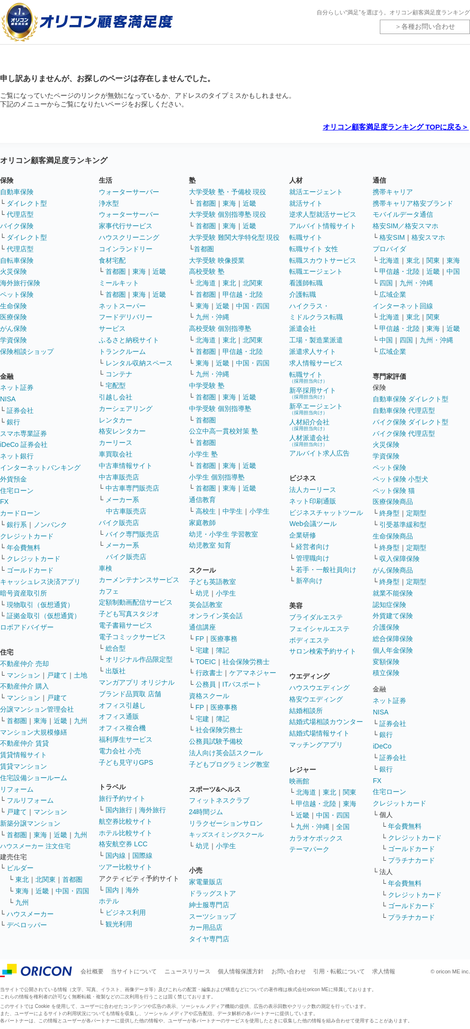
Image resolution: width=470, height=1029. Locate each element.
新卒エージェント (316, 408)
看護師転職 (306, 283)
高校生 (206, 511)
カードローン (20, 513)
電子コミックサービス (132, 637)
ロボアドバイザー (27, 627)
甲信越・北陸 (243, 294)
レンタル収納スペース (139, 363)
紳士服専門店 (209, 905)
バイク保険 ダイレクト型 (410, 422)
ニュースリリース (187, 971)
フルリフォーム (30, 800)
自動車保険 (17, 192)
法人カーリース (312, 489)
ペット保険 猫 (394, 490)
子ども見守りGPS (126, 762)
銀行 (13, 422)
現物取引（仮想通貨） (40, 604)
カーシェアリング (126, 408)
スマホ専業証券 (23, 433)
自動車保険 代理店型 (404, 410)
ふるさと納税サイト (129, 340)
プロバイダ (389, 249)
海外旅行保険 (20, 283)
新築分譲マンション (30, 823)
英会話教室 (206, 604)
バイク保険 (17, 226)
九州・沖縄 (212, 317)
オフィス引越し (122, 705)
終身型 (389, 513)
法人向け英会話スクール (226, 753)
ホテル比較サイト (126, 833)
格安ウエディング (316, 699)
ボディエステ (309, 640)
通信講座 (202, 627)
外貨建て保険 (393, 616)
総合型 (116, 648)
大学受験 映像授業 (217, 260)
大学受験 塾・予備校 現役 (228, 192)
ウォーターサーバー (129, 192)
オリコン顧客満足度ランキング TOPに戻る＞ (396, 127)
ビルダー (20, 868)
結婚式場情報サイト (319, 733)
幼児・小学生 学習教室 (223, 534)
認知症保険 (389, 604)
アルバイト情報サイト (322, 226)
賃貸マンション (23, 766)
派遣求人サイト (312, 351)
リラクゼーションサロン (226, 823)
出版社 (116, 671)
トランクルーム (122, 351)
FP (200, 639)
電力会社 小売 (120, 751)
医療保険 (13, 317)
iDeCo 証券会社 (23, 444)
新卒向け (309, 581)
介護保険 (386, 627)
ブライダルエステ (316, 617)
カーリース (115, 442)
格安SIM (392, 237)
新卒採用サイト (312, 392)
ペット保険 (17, 294)
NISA (8, 399)
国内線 (116, 855)
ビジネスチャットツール (326, 512)
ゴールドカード (30, 570)
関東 (349, 792)
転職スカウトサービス (322, 260)
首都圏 (17, 721)
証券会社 (20, 410)
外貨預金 (13, 479)
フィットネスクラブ (219, 800)
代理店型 (20, 214)
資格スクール (209, 696)
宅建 (202, 650)
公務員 (206, 684)
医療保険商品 (393, 501)
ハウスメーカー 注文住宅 (35, 846)
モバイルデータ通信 (403, 214)
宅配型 (116, 385)
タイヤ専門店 (209, 939)
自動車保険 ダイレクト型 (410, 399)
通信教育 (202, 499)
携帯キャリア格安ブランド (413, 203)
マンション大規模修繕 (33, 732)
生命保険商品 (393, 536)
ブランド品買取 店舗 (130, 694)
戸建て (57, 675)
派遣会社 (302, 328)
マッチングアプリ (316, 744)
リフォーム (17, 789)
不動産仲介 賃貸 (24, 743)
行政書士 (209, 673)
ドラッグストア (212, 893)
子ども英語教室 (212, 581)
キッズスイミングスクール (226, 834)
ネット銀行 (17, 456)
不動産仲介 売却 (24, 663)
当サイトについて (134, 971)
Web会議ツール (313, 523)
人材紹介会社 (309, 424)
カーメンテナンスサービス (139, 580)
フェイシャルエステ (319, 628)
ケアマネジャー (252, 673)
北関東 (45, 879)
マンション (23, 675)
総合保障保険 (393, 639)
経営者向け (312, 546)
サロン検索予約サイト (322, 651)
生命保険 (13, 306)
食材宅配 (112, 260)
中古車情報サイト (126, 465)
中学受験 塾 (206, 385)
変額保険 (386, 662)
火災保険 (13, 271)
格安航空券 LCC (123, 844)
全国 (343, 826)
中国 (453, 271)
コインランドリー (126, 249)
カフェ (109, 591)
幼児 (202, 593)
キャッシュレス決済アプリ (40, 581)
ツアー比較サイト (126, 867)
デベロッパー (27, 925)
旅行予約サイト (122, 798)
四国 (386, 283)
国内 (112, 890)
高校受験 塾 (206, 271)
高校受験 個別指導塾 (220, 328)
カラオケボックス (316, 838)
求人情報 (383, 971)
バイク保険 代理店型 (404, 433)
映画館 (299, 781)
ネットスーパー (122, 306)
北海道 (206, 283)
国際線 (142, 855)
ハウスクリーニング (129, 237)
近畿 (60, 721)
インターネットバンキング (40, 467)
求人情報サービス (316, 363)
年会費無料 (23, 547)
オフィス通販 (119, 716)
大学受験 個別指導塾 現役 (228, 214)
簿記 (222, 650)
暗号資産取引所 (23, 593)
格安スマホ (428, 237)
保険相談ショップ (27, 351)
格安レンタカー (122, 431)
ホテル (109, 901)
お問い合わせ (288, 971)
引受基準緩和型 (402, 524)
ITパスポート (242, 684)
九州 (80, 721)
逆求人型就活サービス (322, 214)
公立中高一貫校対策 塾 (223, 431)
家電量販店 (206, 882)
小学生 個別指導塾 (217, 477)
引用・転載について (339, 971)
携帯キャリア (393, 192)
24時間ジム (206, 812)
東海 (40, 721)
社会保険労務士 (246, 662)
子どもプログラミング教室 (229, 764)
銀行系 (17, 524)
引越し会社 (115, 397)
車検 (105, 568)
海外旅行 (152, 810)
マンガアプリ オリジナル (137, 682)
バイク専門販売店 (132, 534)
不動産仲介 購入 (24, 686)
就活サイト (306, 203)
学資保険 (13, 340)
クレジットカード (27, 536)
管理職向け (312, 558)
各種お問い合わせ (428, 26)
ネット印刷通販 (312, 501)
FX (4, 501)
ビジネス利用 (126, 912)
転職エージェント (316, 271)
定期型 (416, 513)
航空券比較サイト (126, 821)
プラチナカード (411, 860)
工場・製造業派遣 (316, 340)
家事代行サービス (126, 226)
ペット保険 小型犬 (400, 479)
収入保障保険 (399, 558)
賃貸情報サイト (23, 755)
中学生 (233, 511)
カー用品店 (206, 927)
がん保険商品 (393, 570)
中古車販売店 (119, 477)
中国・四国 (72, 891)
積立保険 (386, 673)
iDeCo (382, 746)
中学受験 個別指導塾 (220, 408)
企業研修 (302, 535)
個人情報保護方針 (241, 971)
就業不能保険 (393, 593)
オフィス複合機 (122, 728)
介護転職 (302, 294)
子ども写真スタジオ (129, 614)
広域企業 (392, 294)
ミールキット (119, 283)
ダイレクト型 (27, 203)
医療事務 (224, 639)
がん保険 (13, 328)
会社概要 (92, 971)
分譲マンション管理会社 (37, 709)
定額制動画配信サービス (136, 602)
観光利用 (119, 924)
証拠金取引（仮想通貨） (44, 616)
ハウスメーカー (30, 914)
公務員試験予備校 (216, 741)
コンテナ (119, 374)
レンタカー (115, 420)
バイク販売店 (119, 522)
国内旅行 (119, 810)
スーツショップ (212, 916)
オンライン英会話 (216, 616)
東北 (22, 879)
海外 (132, 890)
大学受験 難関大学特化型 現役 (234, 237)
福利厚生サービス (126, 739)
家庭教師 (202, 522)
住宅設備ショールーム (33, 778)
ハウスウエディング (319, 687)
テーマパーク (309, 849)
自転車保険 (17, 260)
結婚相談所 (306, 710)
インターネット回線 (403, 306)
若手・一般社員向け (326, 569)
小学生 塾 (203, 454)
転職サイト (306, 237)
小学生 (259, 511)
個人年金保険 (393, 650)
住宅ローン (17, 490)
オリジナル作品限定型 (139, 659)
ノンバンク (50, 524)
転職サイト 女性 (313, 249)
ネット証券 (17, 387)
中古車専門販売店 (132, 488)
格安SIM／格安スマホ (405, 226)
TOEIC (206, 662)
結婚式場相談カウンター (326, 721)
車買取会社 (115, 454)
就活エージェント (316, 192)
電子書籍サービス (126, 625)
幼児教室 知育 (210, 545)
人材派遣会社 (309, 440)
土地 (80, 675)
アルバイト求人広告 (319, 453)
